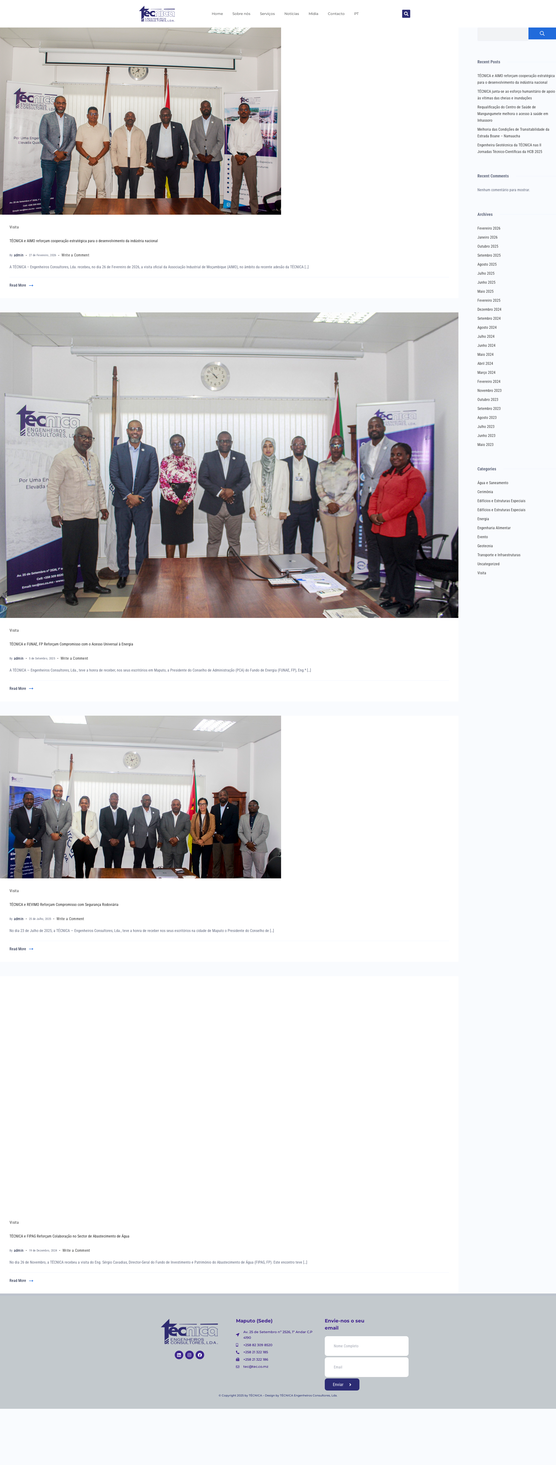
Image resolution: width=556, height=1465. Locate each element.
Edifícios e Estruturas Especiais (501, 501)
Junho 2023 (486, 435)
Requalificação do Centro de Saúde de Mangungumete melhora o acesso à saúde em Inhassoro (512, 114)
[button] (406, 14)
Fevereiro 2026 (488, 228)
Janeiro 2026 (487, 237)
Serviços (267, 13)
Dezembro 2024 (489, 309)
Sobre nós (241, 13)
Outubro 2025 (487, 246)
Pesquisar (542, 33)
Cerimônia (485, 492)
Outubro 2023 (487, 399)
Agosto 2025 (487, 264)
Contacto (336, 13)
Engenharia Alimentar (494, 528)
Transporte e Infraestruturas (498, 555)
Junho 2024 (486, 345)
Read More (17, 285)
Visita (14, 227)
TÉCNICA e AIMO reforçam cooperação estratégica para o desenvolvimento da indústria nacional (83, 241)
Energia (483, 519)
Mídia (313, 13)
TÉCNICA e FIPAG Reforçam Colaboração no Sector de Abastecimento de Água (69, 1236)
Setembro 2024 (489, 318)
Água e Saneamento (492, 483)
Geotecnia (485, 546)
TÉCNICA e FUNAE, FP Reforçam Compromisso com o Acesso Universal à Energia (71, 644)
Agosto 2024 (487, 327)
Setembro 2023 (489, 408)
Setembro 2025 (489, 255)
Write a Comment (75, 254)
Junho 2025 (486, 282)
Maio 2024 (485, 354)
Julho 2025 (486, 273)
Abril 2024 (485, 363)
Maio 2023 (485, 444)
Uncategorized (488, 564)
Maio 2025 (485, 291)
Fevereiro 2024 (488, 381)
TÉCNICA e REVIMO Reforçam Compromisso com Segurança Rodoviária (63, 904)
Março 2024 (486, 372)
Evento (482, 537)
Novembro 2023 (489, 390)
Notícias (291, 13)
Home (217, 13)
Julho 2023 (486, 426)
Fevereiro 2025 (488, 300)
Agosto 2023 (487, 417)
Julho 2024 (486, 336)
